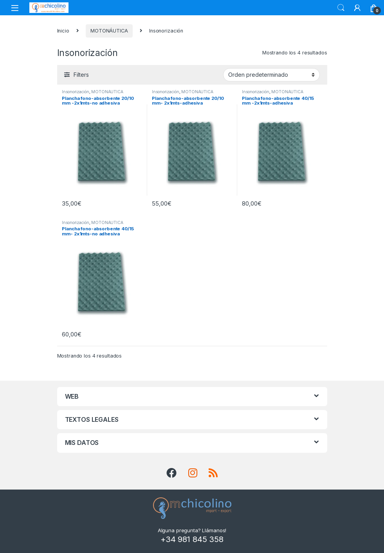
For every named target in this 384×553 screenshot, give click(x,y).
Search (341, 8)
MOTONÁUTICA (109, 31)
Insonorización (75, 91)
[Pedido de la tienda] (271, 74)
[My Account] (357, 8)
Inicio (63, 31)
